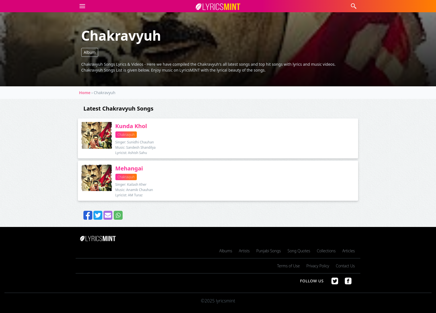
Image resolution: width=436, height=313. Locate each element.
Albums (225, 250)
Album (90, 52)
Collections (326, 250)
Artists (244, 250)
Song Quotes (299, 250)
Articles (348, 250)
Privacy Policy (317, 265)
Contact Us (345, 265)
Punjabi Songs (268, 250)
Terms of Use (288, 265)
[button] (81, 6)
